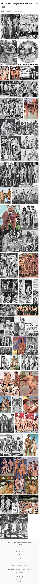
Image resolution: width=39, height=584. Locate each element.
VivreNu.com (19, 544)
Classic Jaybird (16, 4)
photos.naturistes (19, 562)
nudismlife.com (19, 555)
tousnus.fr (19, 558)
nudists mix (27, 4)
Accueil (7, 4)
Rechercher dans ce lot (13, 11)
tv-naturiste (19, 573)
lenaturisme (19, 551)
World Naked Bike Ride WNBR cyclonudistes (19, 569)
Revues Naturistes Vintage (19, 565)
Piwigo (19, 581)
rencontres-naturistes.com (19, 548)
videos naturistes (19, 576)
